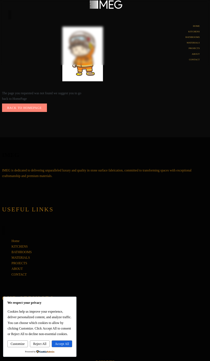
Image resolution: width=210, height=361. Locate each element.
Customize (18, 344)
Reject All (39, 344)
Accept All (62, 344)
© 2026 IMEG (104, 356)
